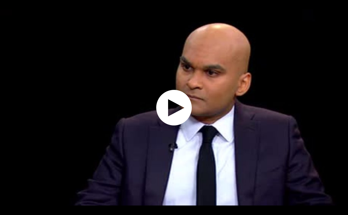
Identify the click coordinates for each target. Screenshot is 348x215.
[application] (174, 107)
